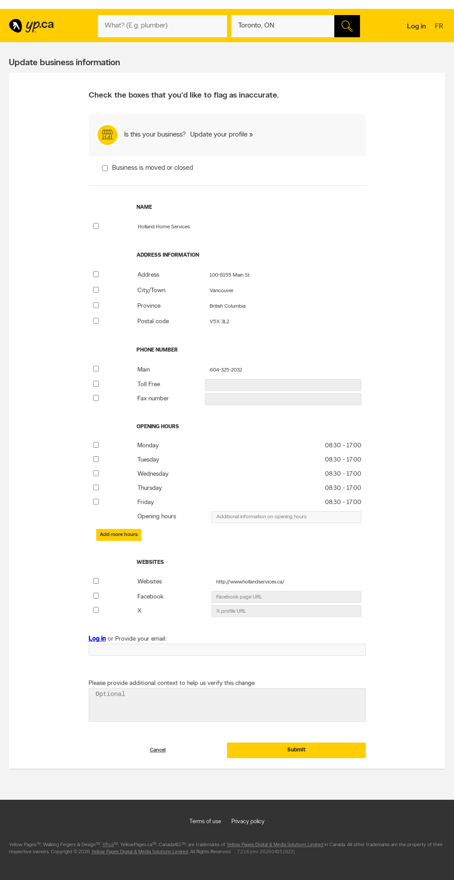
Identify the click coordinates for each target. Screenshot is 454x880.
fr (440, 27)
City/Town (151, 290)
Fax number (153, 398)
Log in (416, 26)
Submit (296, 755)
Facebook (150, 597)
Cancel (158, 755)
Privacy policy (248, 827)
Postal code (153, 321)
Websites (149, 582)
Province (148, 306)
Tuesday (148, 460)
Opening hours (156, 516)
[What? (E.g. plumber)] (162, 26)
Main (143, 370)
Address (148, 275)
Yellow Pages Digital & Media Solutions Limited (275, 850)
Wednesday (152, 474)
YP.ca (108, 850)
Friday (145, 502)
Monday (148, 445)
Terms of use (205, 827)
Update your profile (218, 134)
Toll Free (148, 384)
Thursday (149, 488)
